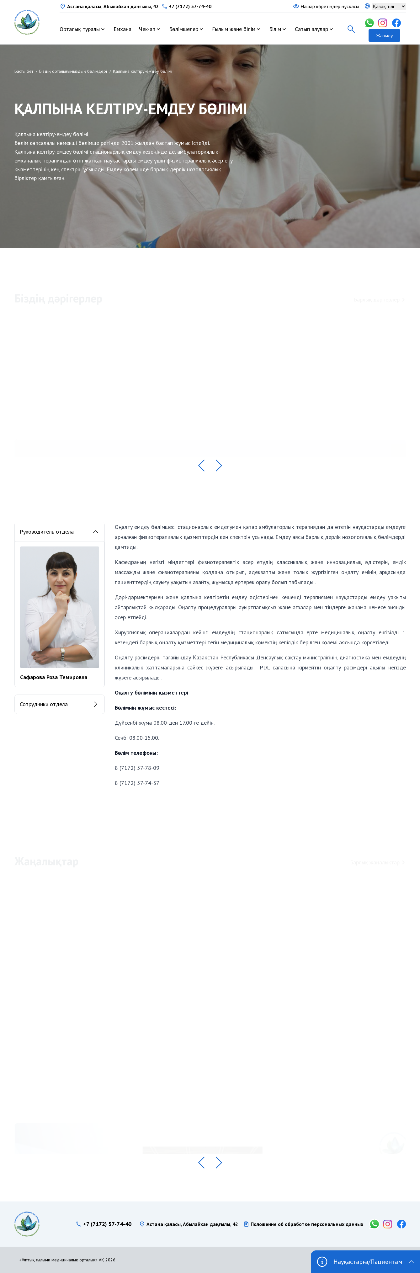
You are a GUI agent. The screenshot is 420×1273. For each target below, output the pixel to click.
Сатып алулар (311, 29)
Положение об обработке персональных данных (307, 1224)
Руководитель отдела (59, 531)
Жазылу (384, 35)
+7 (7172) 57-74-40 (190, 6)
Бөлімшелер (183, 29)
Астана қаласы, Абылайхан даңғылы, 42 (113, 6)
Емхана (122, 29)
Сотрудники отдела (59, 704)
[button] (201, 465)
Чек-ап (147, 29)
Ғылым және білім (233, 29)
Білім (275, 29)
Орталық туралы (80, 29)
